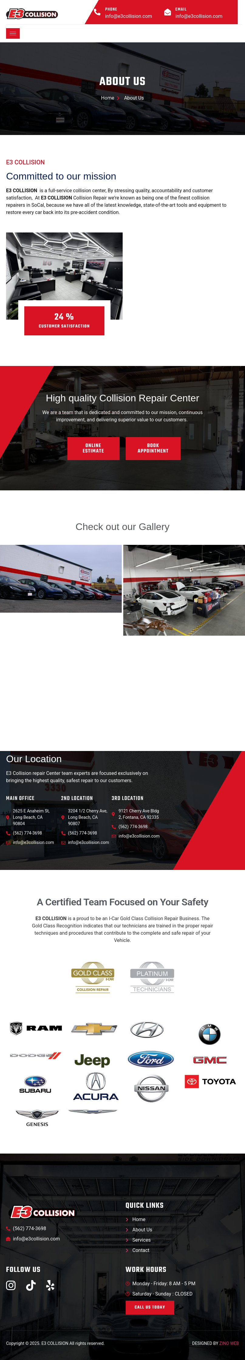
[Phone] (97, 12)
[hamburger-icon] (13, 33)
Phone (111, 9)
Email (181, 9)
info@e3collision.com (128, 16)
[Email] (167, 12)
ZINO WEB (229, 1343)
